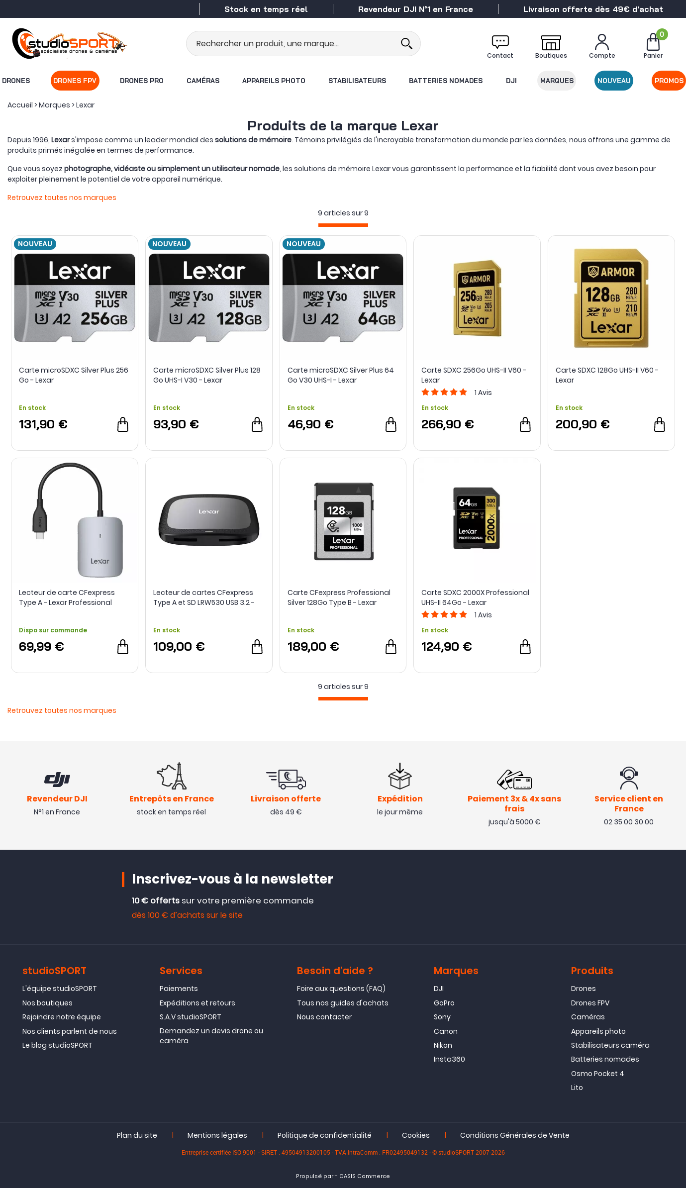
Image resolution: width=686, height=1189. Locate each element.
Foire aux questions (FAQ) (341, 989)
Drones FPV (75, 81)
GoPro (444, 1004)
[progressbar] (343, 225)
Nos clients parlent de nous (69, 1032)
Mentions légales (217, 1136)
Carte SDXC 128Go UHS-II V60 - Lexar (607, 375)
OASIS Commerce (364, 1177)
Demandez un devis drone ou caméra (211, 1036)
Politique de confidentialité (325, 1136)
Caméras (203, 81)
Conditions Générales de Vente (515, 1136)
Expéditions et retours (197, 1004)
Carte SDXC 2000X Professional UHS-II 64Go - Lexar (475, 597)
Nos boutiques (47, 1004)
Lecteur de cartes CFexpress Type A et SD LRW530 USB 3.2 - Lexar (204, 597)
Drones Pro (142, 81)
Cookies (416, 1136)
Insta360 (449, 1060)
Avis (483, 392)
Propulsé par (314, 1177)
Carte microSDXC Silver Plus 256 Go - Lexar (73, 375)
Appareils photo (273, 81)
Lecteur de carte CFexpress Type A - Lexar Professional (67, 597)
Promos (669, 81)
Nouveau (614, 81)
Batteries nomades (446, 81)
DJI (511, 81)
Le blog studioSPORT (57, 1046)
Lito (577, 1088)
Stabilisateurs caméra (610, 1046)
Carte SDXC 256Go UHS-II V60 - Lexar (473, 375)
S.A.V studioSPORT (190, 1018)
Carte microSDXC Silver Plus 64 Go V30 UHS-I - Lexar (341, 375)
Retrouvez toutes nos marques (61, 197)
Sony (442, 1018)
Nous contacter (324, 1018)
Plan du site (137, 1136)
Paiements (179, 989)
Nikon (443, 1046)
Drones (15, 81)
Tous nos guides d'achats (343, 1004)
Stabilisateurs (358, 81)
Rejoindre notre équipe (61, 1018)
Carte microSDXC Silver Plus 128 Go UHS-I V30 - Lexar (207, 375)
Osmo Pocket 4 (597, 1075)
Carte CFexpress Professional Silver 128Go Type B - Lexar (339, 597)
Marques (557, 81)
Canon (446, 1032)
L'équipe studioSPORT (59, 989)
